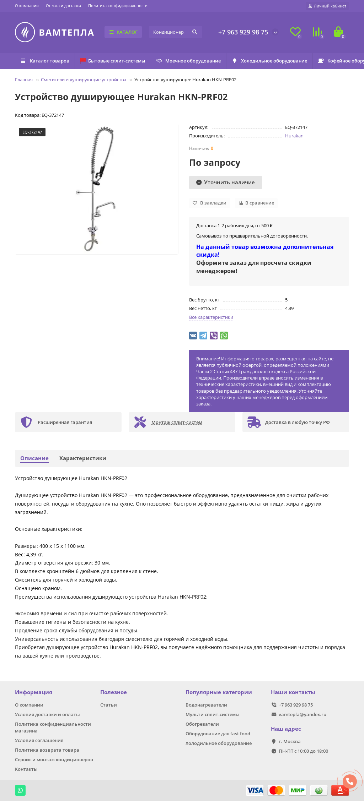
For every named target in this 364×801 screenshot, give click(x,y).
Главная (24, 79)
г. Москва (290, 741)
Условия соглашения (39, 740)
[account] (327, 6)
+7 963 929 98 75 (243, 32)
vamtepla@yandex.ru (302, 714)
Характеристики (82, 458)
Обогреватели (202, 724)
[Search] (175, 32)
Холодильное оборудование (286, 61)
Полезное (113, 692)
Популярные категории (219, 692)
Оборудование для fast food (218, 733)
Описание (34, 458)
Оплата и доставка (63, 5)
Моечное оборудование (200, 61)
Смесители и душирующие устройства (83, 79)
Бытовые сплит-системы (119, 61)
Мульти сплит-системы (213, 714)
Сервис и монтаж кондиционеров (54, 759)
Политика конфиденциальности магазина (53, 727)
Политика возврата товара (47, 750)
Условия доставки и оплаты (47, 714)
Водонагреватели (206, 705)
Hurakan (294, 135)
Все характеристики (211, 317)
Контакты (26, 769)
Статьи (108, 705)
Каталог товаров (47, 61)
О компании (27, 5)
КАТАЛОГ (123, 32)
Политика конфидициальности (118, 5)
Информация (33, 692)
